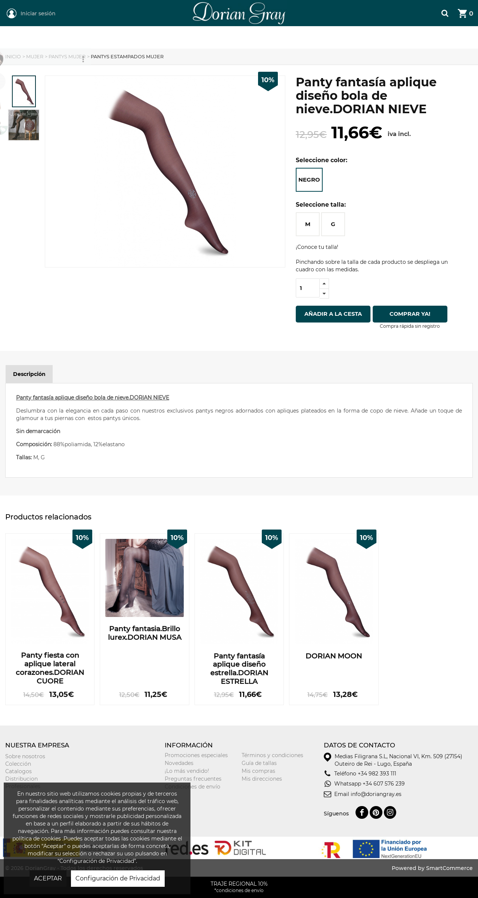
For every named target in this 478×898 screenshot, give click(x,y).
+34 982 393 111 (377, 773)
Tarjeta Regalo (363, 38)
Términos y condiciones (272, 755)
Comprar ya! (412, 314)
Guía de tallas (259, 763)
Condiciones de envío (192, 786)
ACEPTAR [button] (48, 878)
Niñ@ (284, 38)
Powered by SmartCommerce (432, 868)
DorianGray (206, 3)
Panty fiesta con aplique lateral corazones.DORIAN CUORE (50, 668)
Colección (18, 763)
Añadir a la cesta (333, 314)
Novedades (179, 763)
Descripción (29, 374)
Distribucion (21, 778)
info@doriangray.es (376, 794)
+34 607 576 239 (384, 783)
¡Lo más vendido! (187, 771)
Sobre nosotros (25, 756)
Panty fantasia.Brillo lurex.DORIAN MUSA (144, 633)
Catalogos (18, 771)
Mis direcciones (262, 778)
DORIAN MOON (333, 656)
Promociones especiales (196, 755)
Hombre (218, 38)
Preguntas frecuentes (193, 778)
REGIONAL (87, 38)
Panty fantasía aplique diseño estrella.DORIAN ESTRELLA (239, 669)
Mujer (150, 38)
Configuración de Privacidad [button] (117, 878)
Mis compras (258, 771)
